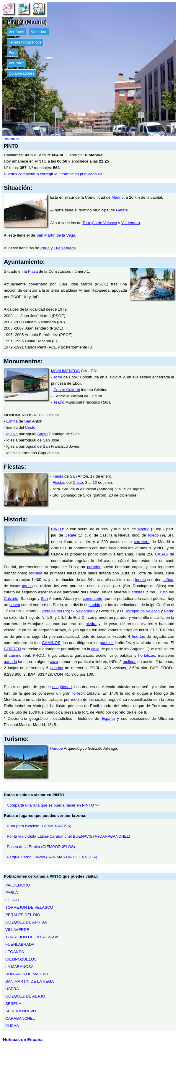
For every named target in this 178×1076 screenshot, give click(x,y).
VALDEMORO (17, 885)
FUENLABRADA (20, 944)
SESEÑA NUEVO (20, 1011)
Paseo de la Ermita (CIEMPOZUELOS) (41, 846)
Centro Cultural (66, 390)
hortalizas (146, 655)
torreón (78, 693)
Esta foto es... (12, 139)
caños (168, 579)
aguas (27, 586)
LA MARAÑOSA (19, 966)
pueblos (107, 642)
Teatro (58, 402)
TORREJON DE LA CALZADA (31, 937)
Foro (13, 52)
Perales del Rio (55, 611)
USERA (12, 989)
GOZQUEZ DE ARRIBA (26, 922)
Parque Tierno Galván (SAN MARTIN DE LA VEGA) (52, 857)
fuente (140, 579)
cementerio (92, 598)
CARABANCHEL (20, 1018)
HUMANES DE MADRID (26, 974)
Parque (56, 748)
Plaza (33, 271)
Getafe (122, 210)
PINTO (57, 529)
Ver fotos (16, 32)
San (27, 421)
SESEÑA (13, 1003)
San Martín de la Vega (55, 235)
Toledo (153, 535)
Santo (42, 434)
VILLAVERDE (17, 929)
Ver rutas (16, 63)
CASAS (161, 554)
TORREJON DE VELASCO (29, 907)
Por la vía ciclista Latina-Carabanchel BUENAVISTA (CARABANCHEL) (68, 836)
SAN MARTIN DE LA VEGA (29, 981)
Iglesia (12, 434)
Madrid (118, 197)
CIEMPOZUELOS (21, 959)
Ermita (12, 421)
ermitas (137, 592)
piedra (91, 623)
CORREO (12, 649)
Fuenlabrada (65, 248)
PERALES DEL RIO (22, 915)
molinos (129, 661)
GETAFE (13, 900)
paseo (14, 605)
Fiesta (58, 476)
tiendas (56, 668)
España (108, 718)
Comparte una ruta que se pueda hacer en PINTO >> (53, 805)
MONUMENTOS (65, 371)
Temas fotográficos (25, 42)
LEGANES (14, 952)
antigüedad (62, 687)
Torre (57, 377)
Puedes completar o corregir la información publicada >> (53, 174)
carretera (141, 541)
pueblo (94, 605)
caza (54, 661)
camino (15, 655)
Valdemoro (130, 223)
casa (95, 649)
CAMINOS (51, 642)
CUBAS (12, 1026)
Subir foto (39, 32)
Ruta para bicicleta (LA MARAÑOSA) (39, 826)
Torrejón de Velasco (99, 223)
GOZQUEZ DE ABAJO (25, 996)
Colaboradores (21, 73)
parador (94, 567)
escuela (35, 573)
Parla (45, 248)
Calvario (11, 598)
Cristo (30, 427)
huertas (138, 636)
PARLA (11, 892)
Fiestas (59, 482)
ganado (10, 661)
